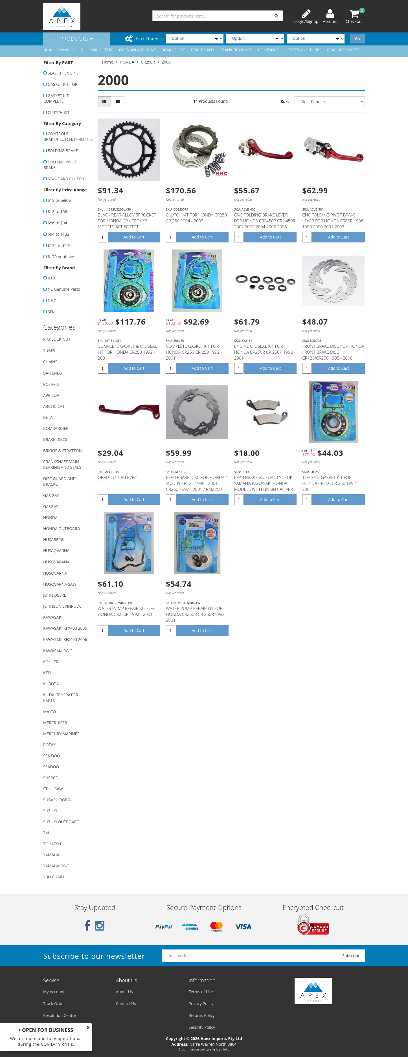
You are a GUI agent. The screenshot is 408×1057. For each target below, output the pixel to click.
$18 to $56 (57, 211)
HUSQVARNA (55, 573)
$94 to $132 (58, 234)
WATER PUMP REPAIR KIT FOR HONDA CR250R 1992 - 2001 (126, 611)
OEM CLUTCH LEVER (117, 477)
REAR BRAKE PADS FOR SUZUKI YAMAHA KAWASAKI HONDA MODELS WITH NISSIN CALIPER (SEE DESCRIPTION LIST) (263, 486)
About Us (124, 991)
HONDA (50, 517)
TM (46, 832)
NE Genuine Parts (64, 289)
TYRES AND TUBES (304, 49)
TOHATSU (52, 843)
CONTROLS (270, 49)
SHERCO (50, 777)
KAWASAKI (52, 617)
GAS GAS (51, 495)
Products (76, 38)
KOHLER (50, 661)
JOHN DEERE (54, 595)
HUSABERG (53, 539)
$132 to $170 (60, 245)
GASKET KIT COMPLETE (56, 98)
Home (107, 62)
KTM (47, 672)
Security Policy (202, 1027)
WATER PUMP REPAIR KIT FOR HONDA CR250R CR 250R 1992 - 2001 (196, 614)
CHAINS (50, 361)
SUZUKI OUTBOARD (61, 821)
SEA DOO (51, 755)
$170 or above (61, 256)
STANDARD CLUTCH (66, 178)
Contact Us (126, 1003)
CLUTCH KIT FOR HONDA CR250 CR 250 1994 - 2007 (196, 218)
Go (357, 38)
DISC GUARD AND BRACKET (59, 481)
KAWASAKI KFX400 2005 (65, 628)
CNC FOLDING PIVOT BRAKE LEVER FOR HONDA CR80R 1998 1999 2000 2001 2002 (332, 220)
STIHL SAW (53, 788)
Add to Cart (134, 237)
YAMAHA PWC (56, 865)
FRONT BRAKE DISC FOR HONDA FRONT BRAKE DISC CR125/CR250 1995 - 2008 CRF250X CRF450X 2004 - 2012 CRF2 (333, 358)
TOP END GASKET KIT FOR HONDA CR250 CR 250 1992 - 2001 (330, 483)
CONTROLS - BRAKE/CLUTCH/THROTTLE (67, 136)
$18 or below (60, 200)
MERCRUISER (55, 722)
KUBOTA (51, 683)
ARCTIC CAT (54, 406)
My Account (54, 991)
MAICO (49, 711)
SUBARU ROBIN (57, 799)
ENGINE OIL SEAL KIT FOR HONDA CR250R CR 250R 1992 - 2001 (264, 352)
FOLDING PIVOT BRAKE (60, 164)
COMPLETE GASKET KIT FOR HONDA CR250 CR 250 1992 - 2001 (194, 352)
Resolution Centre (59, 1015)
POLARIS (51, 384)
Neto (225, 1049)
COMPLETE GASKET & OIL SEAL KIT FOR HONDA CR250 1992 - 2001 (127, 352)
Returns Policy (202, 1015)
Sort (285, 101)
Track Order (54, 1003)
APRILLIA (51, 395)
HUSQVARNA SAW (59, 584)
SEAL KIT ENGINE (63, 73)
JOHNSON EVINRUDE (62, 606)
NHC (52, 300)
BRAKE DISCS (173, 49)
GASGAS (50, 506)
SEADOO (51, 766)
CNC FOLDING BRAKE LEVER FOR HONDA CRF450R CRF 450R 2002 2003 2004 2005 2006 (264, 220)
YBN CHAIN (53, 876)
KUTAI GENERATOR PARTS (60, 697)
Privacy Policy (201, 1003)
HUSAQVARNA (56, 550)
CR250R (148, 62)
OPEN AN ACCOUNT (137, 49)
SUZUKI (50, 810)
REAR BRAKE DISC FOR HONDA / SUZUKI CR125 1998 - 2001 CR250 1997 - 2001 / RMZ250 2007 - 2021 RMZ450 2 (196, 486)
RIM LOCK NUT (56, 339)
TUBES (49, 350)
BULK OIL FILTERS (97, 49)
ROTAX (49, 744)
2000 (166, 62)
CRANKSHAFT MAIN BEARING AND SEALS (62, 464)
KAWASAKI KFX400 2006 (65, 639)
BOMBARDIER (56, 428)
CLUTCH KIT (58, 112)
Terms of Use (201, 991)
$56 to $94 (57, 223)
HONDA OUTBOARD (61, 528)
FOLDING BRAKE (63, 150)
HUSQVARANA (56, 561)
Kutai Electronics (60, 49)
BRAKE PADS (202, 49)
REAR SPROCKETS (343, 49)
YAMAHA (51, 854)
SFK (51, 311)
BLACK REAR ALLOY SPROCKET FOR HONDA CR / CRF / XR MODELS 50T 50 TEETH (127, 220)
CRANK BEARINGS (236, 49)
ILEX (51, 278)
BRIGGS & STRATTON (62, 450)
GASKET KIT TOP (62, 84)
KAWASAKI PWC (57, 650)
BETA (47, 417)
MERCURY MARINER (61, 733)
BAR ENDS (52, 373)
